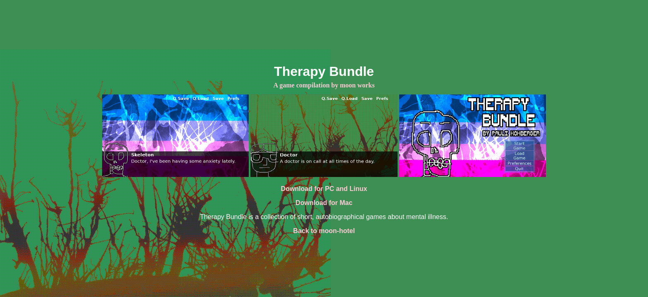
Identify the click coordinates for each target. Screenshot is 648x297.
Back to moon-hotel (324, 230)
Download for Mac (324, 202)
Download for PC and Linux (324, 188)
